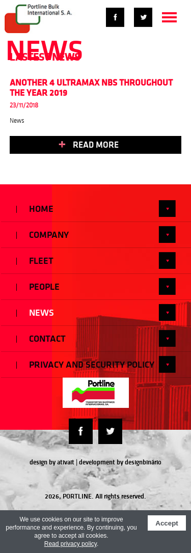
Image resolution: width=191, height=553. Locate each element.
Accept (166, 523)
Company (96, 234)
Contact (96, 338)
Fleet (96, 260)
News (96, 312)
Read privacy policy (70, 543)
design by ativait (52, 462)
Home (96, 208)
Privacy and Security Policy (96, 364)
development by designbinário (120, 462)
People (96, 286)
